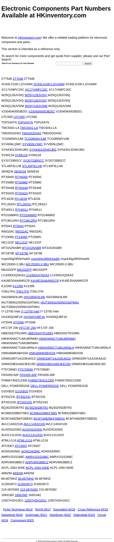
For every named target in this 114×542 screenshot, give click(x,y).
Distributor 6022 (60, 515)
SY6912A (21, 155)
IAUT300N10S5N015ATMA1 (60, 302)
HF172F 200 (27, 327)
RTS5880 (21, 182)
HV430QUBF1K (34, 317)
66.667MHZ (26, 478)
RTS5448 (21, 188)
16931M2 (21, 495)
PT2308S (21, 237)
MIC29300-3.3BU (37, 264)
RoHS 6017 (43, 509)
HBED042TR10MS (40, 333)
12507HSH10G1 (35, 500)
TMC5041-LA (29, 127)
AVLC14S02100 (34, 424)
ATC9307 (21, 446)
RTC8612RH (28, 220)
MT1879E (22, 253)
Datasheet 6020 (12, 515)
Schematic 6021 (36, 515)
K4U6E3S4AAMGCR (44, 280)
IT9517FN (22, 291)
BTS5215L (23, 396)
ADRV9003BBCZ (37, 462)
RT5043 (18, 226)
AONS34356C (30, 451)
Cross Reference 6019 (93, 509)
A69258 (17, 473)
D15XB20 (21, 391)
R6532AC (22, 231)
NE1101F (21, 242)
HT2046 (18, 322)
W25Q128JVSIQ (36, 95)
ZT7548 (18, 78)
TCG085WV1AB (35, 138)
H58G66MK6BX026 (42, 353)
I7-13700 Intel (30, 311)
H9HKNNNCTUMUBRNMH (57, 338)
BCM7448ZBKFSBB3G (49, 418)
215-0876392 (29, 489)
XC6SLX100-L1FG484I (49, 84)
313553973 (25, 484)
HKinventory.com (29, 37)
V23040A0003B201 (42, 111)
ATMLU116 (24, 440)
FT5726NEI (25, 369)
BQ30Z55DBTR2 (36, 407)
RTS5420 (21, 193)
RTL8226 (21, 198)
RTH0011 (21, 209)
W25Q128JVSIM (36, 106)
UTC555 (19, 117)
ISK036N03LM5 (34, 297)
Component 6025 (22, 520)
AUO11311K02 (32, 435)
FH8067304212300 (41, 380)
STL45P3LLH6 (32, 166)
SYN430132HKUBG (43, 149)
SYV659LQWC (32, 144)
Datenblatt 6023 (84, 515)
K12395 (18, 286)
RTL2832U (24, 204)
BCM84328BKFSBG (43, 413)
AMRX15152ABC (37, 456)
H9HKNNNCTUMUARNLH (56, 347)
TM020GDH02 (31, 133)
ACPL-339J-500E (37, 467)
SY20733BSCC (33, 160)
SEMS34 (20, 171)
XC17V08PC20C (36, 89)
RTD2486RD (28, 215)
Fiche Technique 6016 (18, 509)
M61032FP (24, 269)
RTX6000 (21, 177)
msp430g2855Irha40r (45, 258)
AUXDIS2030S (32, 429)
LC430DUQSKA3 (37, 275)
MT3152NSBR (31, 248)
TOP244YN (25, 122)
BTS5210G (24, 402)
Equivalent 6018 (64, 509)
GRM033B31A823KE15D (53, 364)
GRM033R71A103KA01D (54, 358)
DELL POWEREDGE (45, 386)
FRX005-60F (28, 375)
